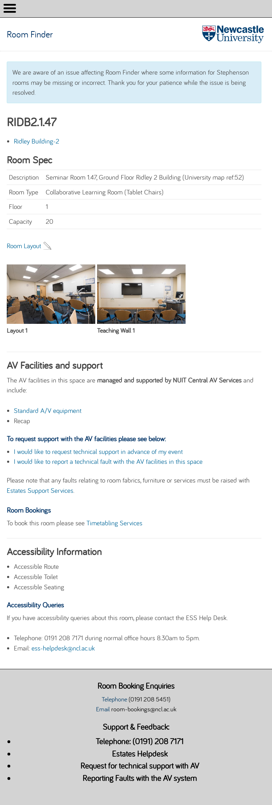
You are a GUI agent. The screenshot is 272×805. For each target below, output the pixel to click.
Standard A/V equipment (47, 410)
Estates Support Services (40, 490)
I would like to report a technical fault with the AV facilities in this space (108, 461)
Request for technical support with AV (139, 765)
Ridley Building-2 (36, 141)
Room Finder (31, 34)
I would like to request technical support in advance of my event (98, 451)
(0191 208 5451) (149, 699)
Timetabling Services (114, 523)
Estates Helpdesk (140, 753)
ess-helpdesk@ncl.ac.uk (63, 648)
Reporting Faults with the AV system (140, 778)
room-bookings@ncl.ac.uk (143, 709)
